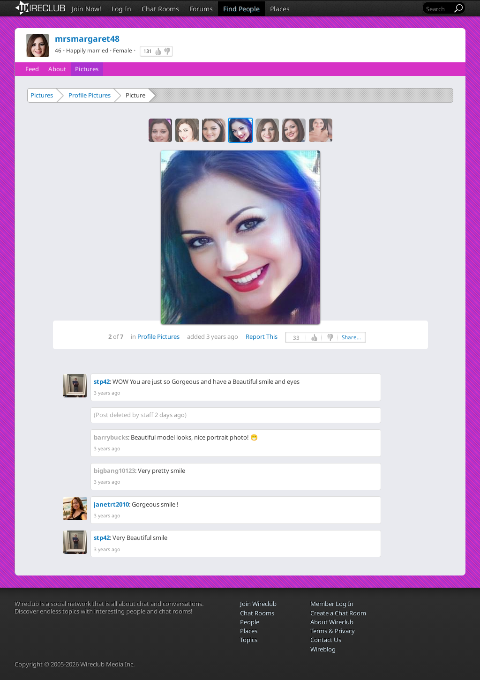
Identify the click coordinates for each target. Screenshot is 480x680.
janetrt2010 (111, 504)
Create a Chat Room (338, 613)
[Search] (438, 8)
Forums (201, 8)
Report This (262, 336)
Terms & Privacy (332, 631)
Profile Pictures (89, 95)
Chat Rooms (160, 8)
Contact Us (325, 639)
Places (280, 8)
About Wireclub (331, 622)
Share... (351, 337)
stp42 (102, 381)
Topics (248, 639)
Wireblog (323, 649)
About (57, 69)
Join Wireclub (258, 603)
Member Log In (331, 603)
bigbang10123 (114, 470)
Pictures (86, 69)
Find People (241, 8)
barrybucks (111, 437)
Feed (32, 69)
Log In (121, 8)
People (249, 622)
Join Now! (86, 8)
